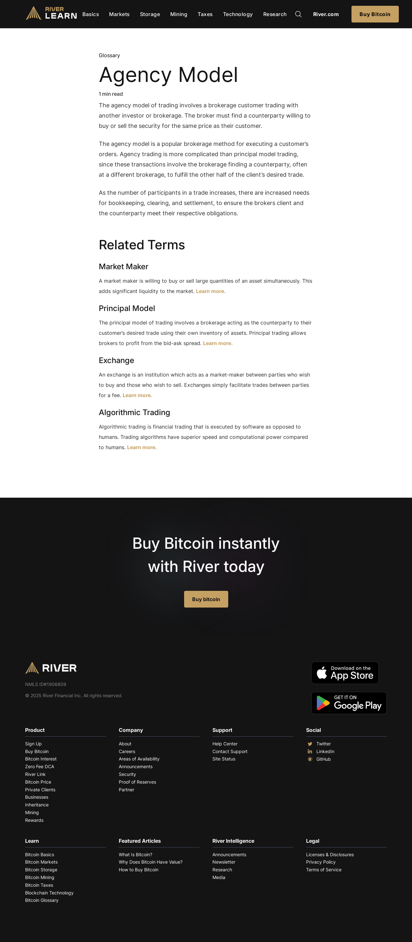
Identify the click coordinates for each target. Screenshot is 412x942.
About (125, 743)
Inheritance (37, 804)
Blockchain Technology (49, 892)
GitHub (318, 759)
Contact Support (230, 751)
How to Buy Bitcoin (138, 869)
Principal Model (127, 308)
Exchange (116, 360)
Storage (150, 14)
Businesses (36, 797)
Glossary (109, 55)
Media (218, 877)
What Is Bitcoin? (135, 854)
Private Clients (40, 789)
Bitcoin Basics (39, 854)
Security (127, 774)
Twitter (318, 744)
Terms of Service (324, 869)
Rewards (34, 820)
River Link (35, 774)
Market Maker (123, 266)
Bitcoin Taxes (39, 885)
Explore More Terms (135, 467)
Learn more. (211, 291)
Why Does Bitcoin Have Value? (151, 862)
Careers (127, 751)
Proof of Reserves (137, 782)
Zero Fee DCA (39, 766)
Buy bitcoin (206, 599)
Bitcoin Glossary (42, 900)
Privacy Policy (321, 862)
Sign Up (33, 743)
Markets (119, 14)
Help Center (225, 743)
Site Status (223, 758)
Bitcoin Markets (41, 862)
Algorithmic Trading (134, 412)
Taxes (205, 14)
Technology (238, 14)
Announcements (136, 766)
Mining (178, 14)
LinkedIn (320, 751)
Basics (90, 14)
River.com (326, 14)
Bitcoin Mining (39, 877)
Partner (126, 789)
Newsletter (223, 862)
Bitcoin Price (38, 782)
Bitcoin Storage (41, 869)
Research (275, 14)
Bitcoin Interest (41, 758)
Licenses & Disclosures (330, 854)
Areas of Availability (139, 758)
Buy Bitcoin (375, 14)
